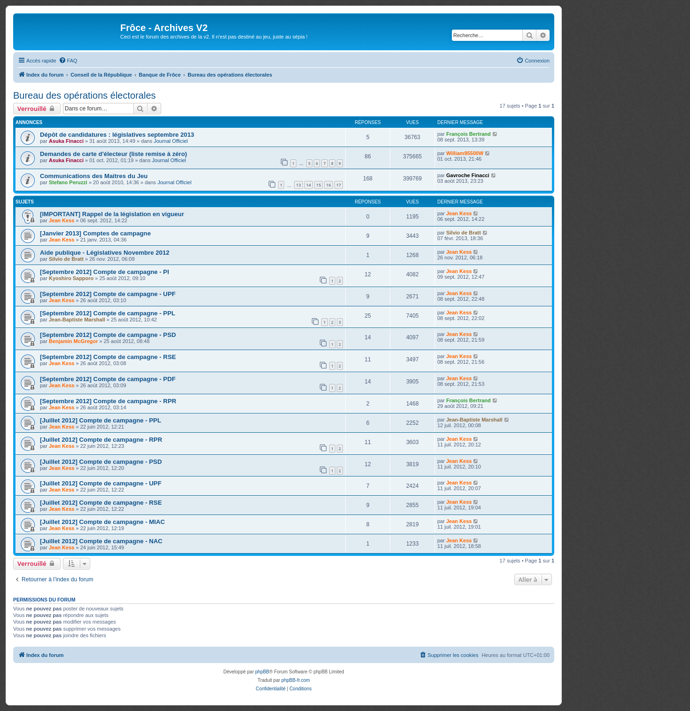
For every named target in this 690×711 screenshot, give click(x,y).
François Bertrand (468, 134)
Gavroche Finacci (467, 175)
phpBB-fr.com (295, 680)
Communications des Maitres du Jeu (93, 176)
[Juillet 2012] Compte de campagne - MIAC (102, 521)
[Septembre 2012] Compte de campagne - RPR (108, 401)
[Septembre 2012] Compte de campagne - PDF (108, 379)
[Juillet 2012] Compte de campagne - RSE (101, 502)
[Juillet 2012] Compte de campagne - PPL (100, 420)
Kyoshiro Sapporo (71, 278)
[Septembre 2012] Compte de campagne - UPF (108, 293)
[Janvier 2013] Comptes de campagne (95, 233)
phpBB (262, 671)
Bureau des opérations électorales (84, 95)
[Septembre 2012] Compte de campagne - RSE (108, 356)
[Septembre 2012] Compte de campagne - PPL (107, 313)
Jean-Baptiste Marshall (77, 319)
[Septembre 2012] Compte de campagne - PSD (108, 334)
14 (308, 185)
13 (298, 185)
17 (338, 185)
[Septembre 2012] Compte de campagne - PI (104, 271)
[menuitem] (68, 60)
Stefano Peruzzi (68, 182)
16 (328, 185)
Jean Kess (61, 220)
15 (318, 185)
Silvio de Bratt (463, 232)
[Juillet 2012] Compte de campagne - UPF (101, 483)
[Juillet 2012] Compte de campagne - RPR (101, 439)
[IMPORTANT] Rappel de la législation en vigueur (112, 214)
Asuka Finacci (66, 141)
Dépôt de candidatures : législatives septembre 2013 (117, 134)
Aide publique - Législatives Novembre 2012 (105, 252)
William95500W (464, 153)
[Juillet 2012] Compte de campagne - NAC (101, 541)
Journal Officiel (171, 141)
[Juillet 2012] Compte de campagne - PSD (101, 461)
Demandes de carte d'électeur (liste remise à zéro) (113, 153)
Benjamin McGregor (73, 341)
